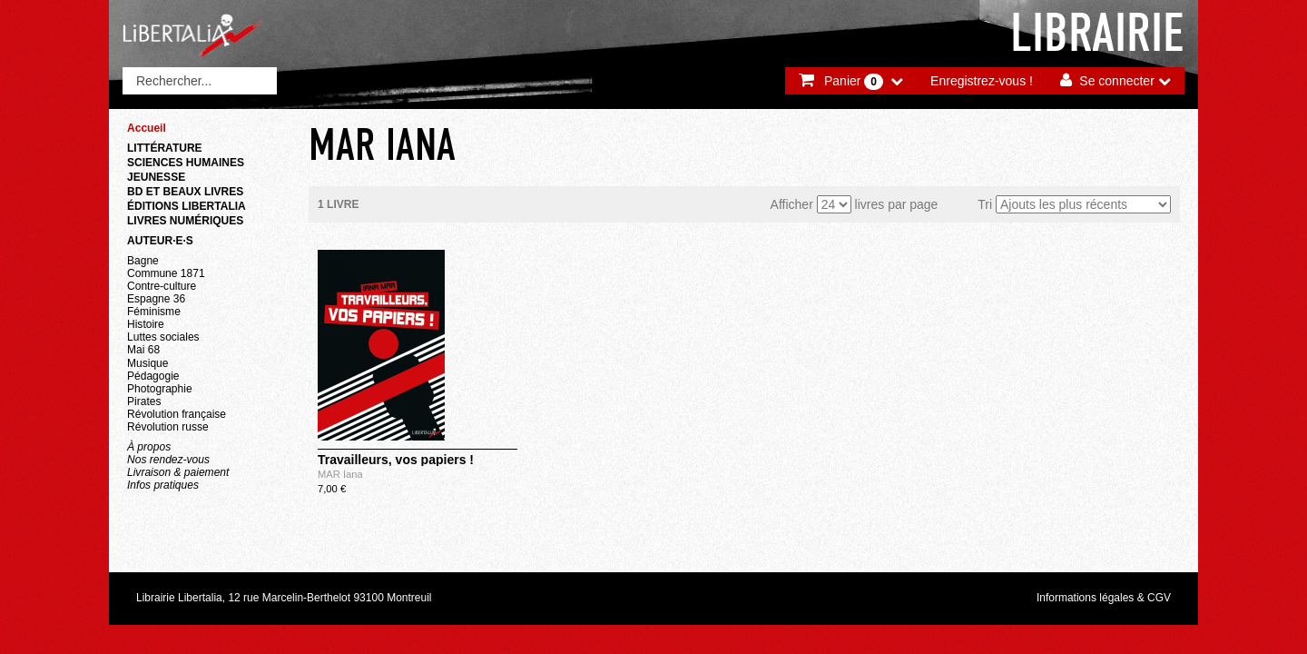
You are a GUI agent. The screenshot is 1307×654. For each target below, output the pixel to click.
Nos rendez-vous (168, 459)
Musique (147, 363)
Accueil (146, 128)
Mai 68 (143, 349)
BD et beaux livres (185, 191)
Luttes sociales (163, 337)
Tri (985, 204)
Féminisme (154, 311)
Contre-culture (161, 286)
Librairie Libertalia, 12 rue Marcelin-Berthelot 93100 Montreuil (284, 597)
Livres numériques (185, 220)
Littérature (164, 148)
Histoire (145, 324)
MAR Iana (340, 474)
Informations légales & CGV (1104, 597)
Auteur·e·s (160, 240)
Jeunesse (156, 177)
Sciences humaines (185, 162)
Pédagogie (153, 376)
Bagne (143, 260)
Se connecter (1117, 81)
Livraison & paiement (178, 472)
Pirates (144, 401)
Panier (854, 82)
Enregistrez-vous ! (981, 81)
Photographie (159, 388)
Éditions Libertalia (186, 206)
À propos (149, 446)
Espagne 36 (156, 298)
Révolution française (176, 414)
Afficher (792, 204)
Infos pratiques (163, 485)
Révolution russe (168, 426)
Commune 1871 (166, 273)
